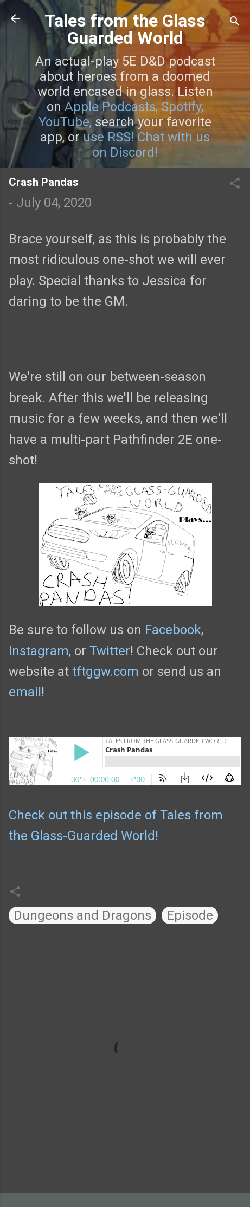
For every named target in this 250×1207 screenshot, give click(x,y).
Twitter (109, 651)
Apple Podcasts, (111, 106)
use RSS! (108, 137)
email (25, 692)
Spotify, (182, 106)
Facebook (173, 629)
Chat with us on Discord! (151, 145)
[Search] (234, 21)
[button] (234, 184)
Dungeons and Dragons (82, 915)
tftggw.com (105, 671)
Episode (189, 915)
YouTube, (65, 122)
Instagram (39, 651)
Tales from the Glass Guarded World (125, 29)
